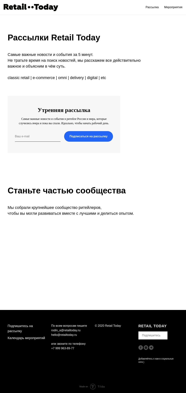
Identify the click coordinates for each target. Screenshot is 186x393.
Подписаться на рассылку (89, 136)
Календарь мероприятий (26, 338)
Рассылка (152, 7)
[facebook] (140, 347)
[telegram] (151, 347)
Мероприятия (173, 7)
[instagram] (146, 347)
